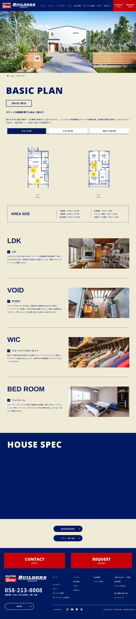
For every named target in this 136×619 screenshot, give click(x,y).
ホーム (55, 577)
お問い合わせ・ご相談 (122, 577)
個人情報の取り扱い (121, 593)
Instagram (67, 609)
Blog (19, 606)
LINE (77, 609)
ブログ (75, 586)
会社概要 (97, 577)
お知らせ (76, 590)
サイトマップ (119, 598)
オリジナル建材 (58, 593)
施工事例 (76, 582)
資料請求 (117, 582)
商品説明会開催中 (68, 528)
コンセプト (57, 585)
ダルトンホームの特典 (61, 598)
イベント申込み (120, 586)
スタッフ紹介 (98, 582)
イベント (76, 577)
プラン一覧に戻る (68, 538)
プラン (55, 589)
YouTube (72, 609)
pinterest (81, 609)
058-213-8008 (23, 590)
